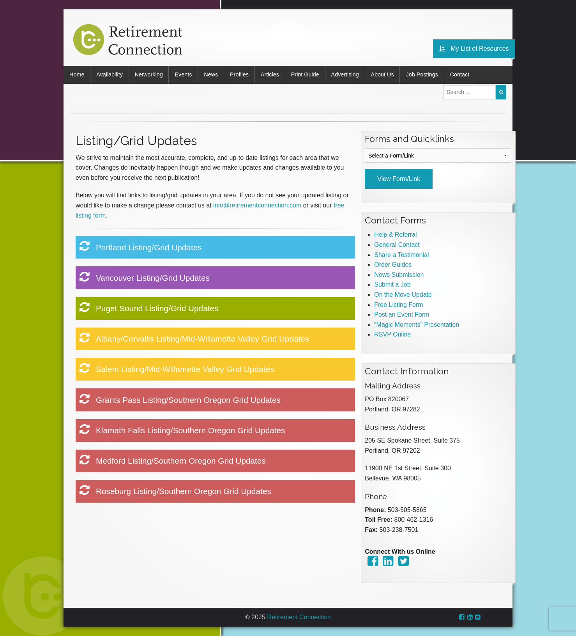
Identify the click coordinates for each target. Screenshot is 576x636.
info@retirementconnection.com (257, 205)
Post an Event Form (401, 314)
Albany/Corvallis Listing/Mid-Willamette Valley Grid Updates (194, 338)
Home (76, 74)
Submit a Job (392, 284)
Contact (460, 74)
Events (183, 74)
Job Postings (423, 74)
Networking (149, 74)
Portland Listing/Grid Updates (141, 246)
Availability (109, 74)
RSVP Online (392, 334)
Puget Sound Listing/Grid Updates (149, 307)
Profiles (239, 74)
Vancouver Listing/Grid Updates (145, 276)
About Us (382, 74)
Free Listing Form (398, 304)
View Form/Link (398, 178)
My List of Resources (475, 48)
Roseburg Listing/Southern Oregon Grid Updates (175, 490)
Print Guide (306, 74)
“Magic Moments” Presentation (416, 324)
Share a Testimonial (401, 254)
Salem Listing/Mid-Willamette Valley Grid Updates (177, 368)
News (211, 74)
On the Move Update (403, 294)
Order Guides (393, 264)
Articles (270, 74)
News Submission (399, 274)
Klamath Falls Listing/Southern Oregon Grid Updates (182, 429)
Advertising (345, 74)
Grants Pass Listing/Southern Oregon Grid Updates (180, 398)
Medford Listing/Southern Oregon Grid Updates (173, 460)
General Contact (397, 244)
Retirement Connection (299, 617)
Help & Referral (395, 234)
